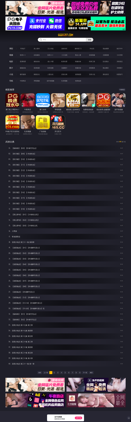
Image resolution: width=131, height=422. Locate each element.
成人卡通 (50, 61)
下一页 (85, 372)
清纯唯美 (92, 68)
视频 (11, 55)
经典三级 (92, 61)
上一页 (46, 372)
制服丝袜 (78, 61)
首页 (39, 372)
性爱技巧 (120, 74)
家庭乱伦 (37, 74)
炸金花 (92, 49)
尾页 (91, 372)
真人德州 (37, 49)
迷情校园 (78, 74)
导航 (11, 81)
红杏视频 (64, 81)
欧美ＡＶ (50, 55)
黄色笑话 (106, 74)
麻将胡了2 (78, 49)
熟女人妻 (78, 55)
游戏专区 (64, 49)
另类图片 (120, 68)
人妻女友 (50, 74)
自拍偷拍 (37, 55)
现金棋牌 (106, 49)
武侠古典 (64, 74)
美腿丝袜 (78, 68)
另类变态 (120, 61)
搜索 (89, 40)
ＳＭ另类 (120, 55)
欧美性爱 (64, 61)
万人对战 (50, 49)
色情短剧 (78, 81)
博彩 (11, 48)
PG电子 (22, 49)
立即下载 (78, 418)
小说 (11, 74)
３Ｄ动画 (64, 55)
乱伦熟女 (106, 61)
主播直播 (106, 55)
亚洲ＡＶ (23, 55)
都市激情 (23, 74)
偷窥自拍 (23, 68)
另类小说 (92, 74)
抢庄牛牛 (120, 49)
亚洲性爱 (23, 61)
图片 (11, 68)
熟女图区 (106, 68)
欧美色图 (50, 68)
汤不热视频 (50, 81)
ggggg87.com (65, 35)
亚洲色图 (37, 68)
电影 (11, 61)
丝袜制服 (92, 55)
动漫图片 (64, 68)
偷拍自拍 (37, 61)
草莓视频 (37, 81)
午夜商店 (23, 81)
